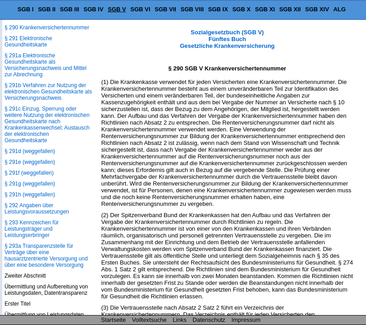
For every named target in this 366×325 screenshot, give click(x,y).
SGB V (117, 9)
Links (179, 319)
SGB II (47, 9)
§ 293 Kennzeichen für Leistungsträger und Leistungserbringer (32, 228)
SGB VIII (192, 9)
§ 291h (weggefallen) (30, 194)
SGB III (70, 9)
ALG (339, 9)
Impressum (245, 319)
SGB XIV (317, 9)
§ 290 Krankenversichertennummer (47, 27)
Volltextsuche (149, 319)
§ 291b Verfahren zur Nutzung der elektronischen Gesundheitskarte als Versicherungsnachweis (48, 91)
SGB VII (165, 9)
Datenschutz (208, 319)
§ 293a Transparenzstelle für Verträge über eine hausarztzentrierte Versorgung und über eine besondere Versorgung (46, 255)
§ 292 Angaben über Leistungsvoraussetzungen (37, 208)
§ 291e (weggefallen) (30, 162)
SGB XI (265, 9)
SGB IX (218, 9)
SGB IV (93, 9)
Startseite (113, 319)
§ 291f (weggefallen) (29, 173)
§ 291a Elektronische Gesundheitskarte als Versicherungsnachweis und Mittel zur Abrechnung (45, 65)
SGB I (25, 9)
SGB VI (140, 9)
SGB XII (290, 9)
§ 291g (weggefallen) (30, 184)
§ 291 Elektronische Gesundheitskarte (28, 41)
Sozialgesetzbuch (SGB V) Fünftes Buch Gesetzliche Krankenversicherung (227, 39)
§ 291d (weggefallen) (30, 151)
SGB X (241, 9)
